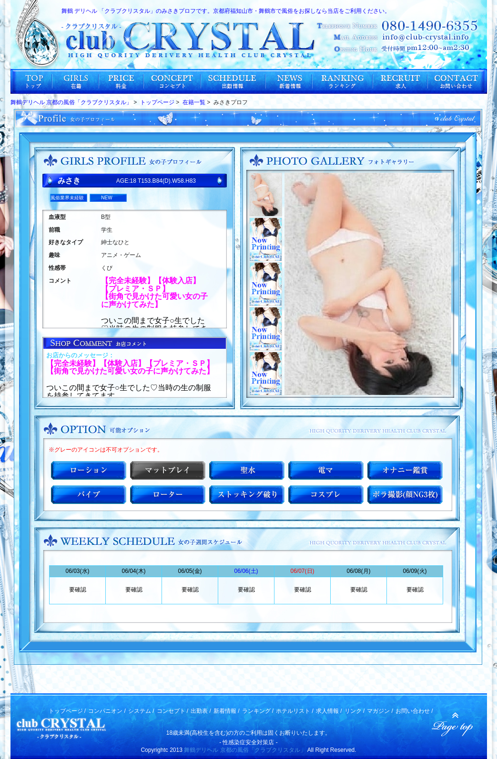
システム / (141, 711)
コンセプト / (173, 711)
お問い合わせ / (414, 711)
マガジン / (380, 711)
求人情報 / (329, 711)
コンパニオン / (107, 711)
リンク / (355, 711)
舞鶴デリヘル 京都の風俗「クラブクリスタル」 (244, 750)
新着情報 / (226, 711)
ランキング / (258, 711)
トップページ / (67, 711)
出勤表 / (201, 711)
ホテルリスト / (295, 711)
